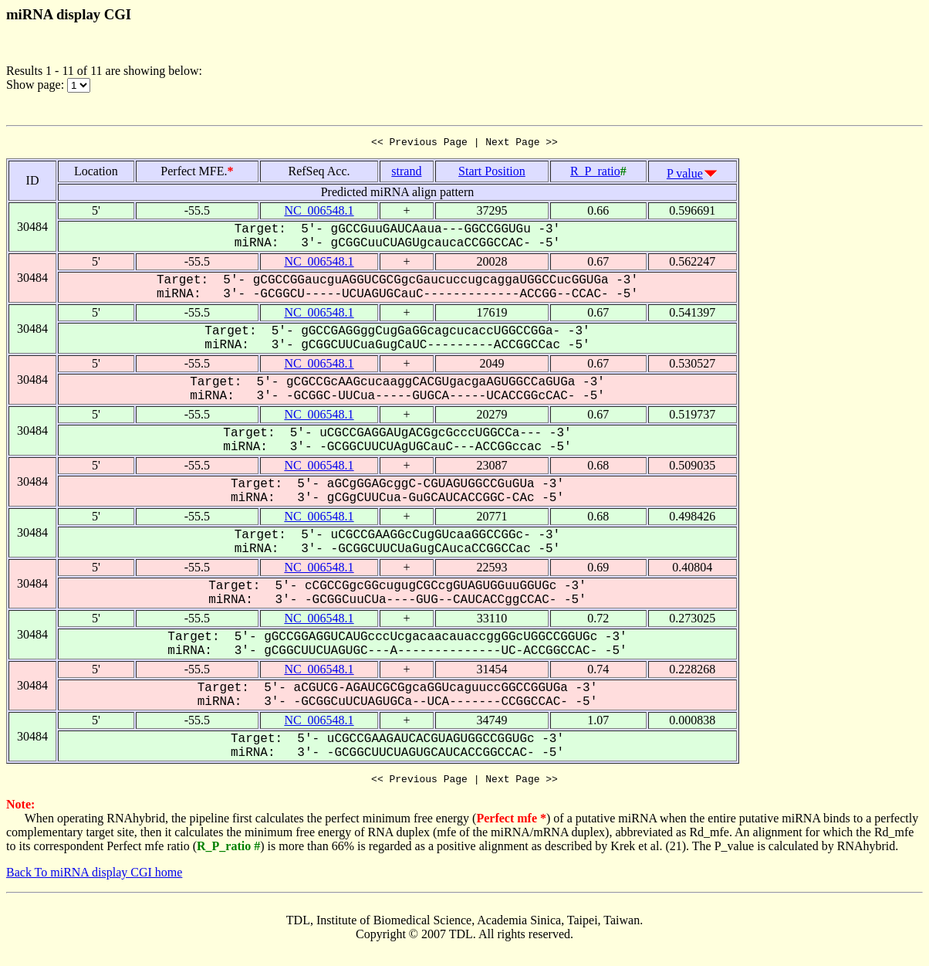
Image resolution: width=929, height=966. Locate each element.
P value (685, 175)
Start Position (491, 173)
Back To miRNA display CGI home (94, 876)
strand (406, 173)
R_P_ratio (595, 173)
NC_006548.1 (318, 212)
